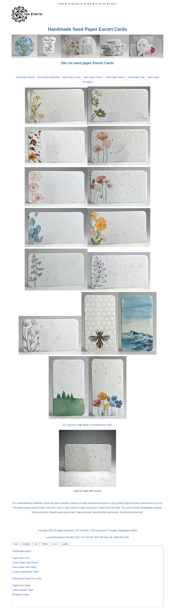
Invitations (27, 544)
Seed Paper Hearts (115, 77)
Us (96, 3)
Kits (36, 544)
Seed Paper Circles (93, 77)
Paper (16, 544)
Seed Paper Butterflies (48, 77)
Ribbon (45, 544)
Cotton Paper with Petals (25, 562)
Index (61, 3)
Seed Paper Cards (72, 77)
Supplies (65, 544)
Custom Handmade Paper (26, 571)
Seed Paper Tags (136, 77)
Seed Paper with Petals (24, 567)
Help (89, 3)
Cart (81, 3)
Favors (54, 544)
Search (113, 3)
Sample (71, 3)
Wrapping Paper (21, 594)
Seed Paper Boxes (25, 77)
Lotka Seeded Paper (23, 590)
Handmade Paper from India (27, 578)
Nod (104, 3)
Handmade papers (22, 551)
